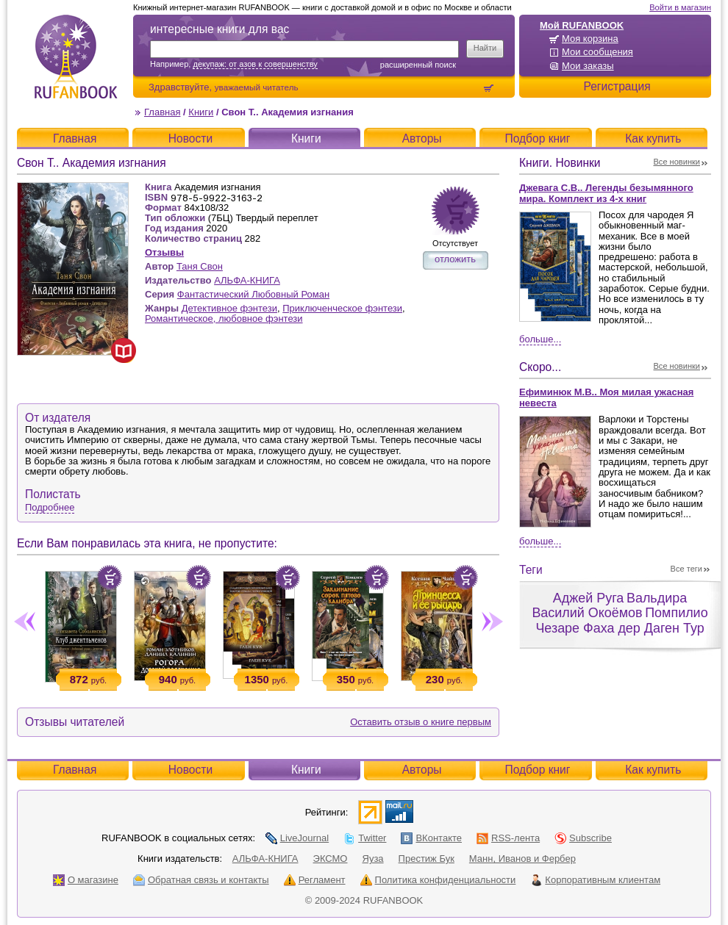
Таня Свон (199, 266)
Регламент (315, 879)
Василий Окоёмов (587, 612)
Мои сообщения (597, 51)
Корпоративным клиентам (595, 879)
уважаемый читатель (257, 87)
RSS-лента (508, 837)
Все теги (686, 568)
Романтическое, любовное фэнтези (224, 318)
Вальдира (657, 598)
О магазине (85, 879)
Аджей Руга (588, 598)
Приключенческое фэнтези (342, 308)
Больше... (540, 339)
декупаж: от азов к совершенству (255, 64)
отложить (455, 258)
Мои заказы (588, 65)
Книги (200, 112)
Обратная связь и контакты (201, 879)
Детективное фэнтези (229, 308)
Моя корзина (590, 38)
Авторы (422, 138)
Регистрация (616, 86)
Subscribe (583, 837)
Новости (190, 138)
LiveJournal (297, 837)
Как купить (653, 138)
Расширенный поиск (418, 64)
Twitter (364, 837)
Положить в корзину (109, 577)
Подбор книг (537, 138)
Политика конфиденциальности (438, 879)
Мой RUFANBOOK (582, 25)
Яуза (373, 858)
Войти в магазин (680, 7)
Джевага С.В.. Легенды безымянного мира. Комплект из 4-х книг (606, 193)
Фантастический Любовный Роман (253, 294)
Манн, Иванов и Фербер (522, 858)
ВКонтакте (431, 837)
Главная (162, 112)
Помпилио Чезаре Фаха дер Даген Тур (621, 620)
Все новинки (677, 161)
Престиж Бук (426, 858)
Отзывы (164, 252)
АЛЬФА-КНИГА (247, 280)
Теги (531, 570)
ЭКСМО (330, 858)
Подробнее (49, 507)
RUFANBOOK (76, 56)
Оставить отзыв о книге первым (420, 721)
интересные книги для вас (219, 29)
